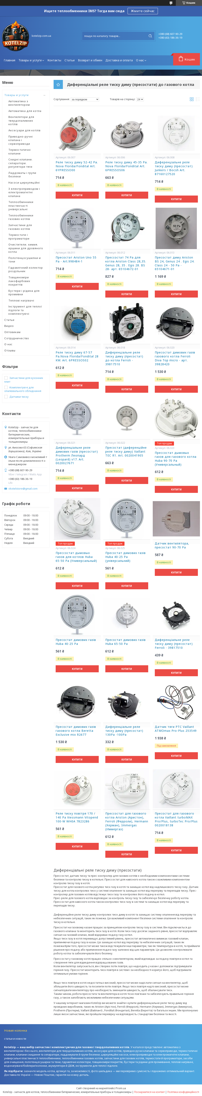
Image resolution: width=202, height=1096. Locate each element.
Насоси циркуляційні (24, 182)
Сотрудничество (16, 338)
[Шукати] (150, 36)
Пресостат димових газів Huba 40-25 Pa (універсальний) (125, 557)
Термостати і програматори (18, 236)
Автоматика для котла (24, 111)
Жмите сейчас (143, 11)
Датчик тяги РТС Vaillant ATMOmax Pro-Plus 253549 (176, 729)
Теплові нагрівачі (21, 300)
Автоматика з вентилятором (19, 103)
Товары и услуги (30, 60)
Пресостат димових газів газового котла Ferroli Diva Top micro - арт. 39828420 (175, 358)
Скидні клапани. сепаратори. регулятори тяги (20, 163)
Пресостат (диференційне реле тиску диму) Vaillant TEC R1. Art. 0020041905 (126, 451)
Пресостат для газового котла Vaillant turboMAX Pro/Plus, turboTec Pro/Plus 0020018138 (176, 819)
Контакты (54, 60)
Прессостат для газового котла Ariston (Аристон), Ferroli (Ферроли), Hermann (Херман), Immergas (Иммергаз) (126, 821)
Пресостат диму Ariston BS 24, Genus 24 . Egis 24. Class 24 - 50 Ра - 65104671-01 (175, 263)
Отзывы (9, 350)
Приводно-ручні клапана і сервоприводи (20, 140)
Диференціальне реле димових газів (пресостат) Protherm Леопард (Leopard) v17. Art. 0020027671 (77, 455)
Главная (9, 60)
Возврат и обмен (90, 60)
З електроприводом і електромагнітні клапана (24, 192)
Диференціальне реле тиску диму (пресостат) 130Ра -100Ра (124, 731)
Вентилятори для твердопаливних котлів (21, 120)
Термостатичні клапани (19, 151)
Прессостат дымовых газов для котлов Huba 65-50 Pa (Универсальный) (76, 557)
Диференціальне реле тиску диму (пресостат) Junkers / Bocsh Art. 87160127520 (174, 168)
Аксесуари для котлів (24, 130)
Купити (77, 195)
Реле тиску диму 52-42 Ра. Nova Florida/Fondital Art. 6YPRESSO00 (77, 166)
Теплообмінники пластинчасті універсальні (20, 205)
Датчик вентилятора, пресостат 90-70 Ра (172, 545)
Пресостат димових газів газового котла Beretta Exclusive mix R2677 (76, 731)
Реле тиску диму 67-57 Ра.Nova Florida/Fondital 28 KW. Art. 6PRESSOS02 (77, 356)
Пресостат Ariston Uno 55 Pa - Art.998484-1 (76, 259)
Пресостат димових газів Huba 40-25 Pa (76, 642)
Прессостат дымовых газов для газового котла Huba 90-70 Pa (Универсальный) (175, 458)
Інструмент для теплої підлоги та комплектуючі (25, 310)
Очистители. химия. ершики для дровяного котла (25, 248)
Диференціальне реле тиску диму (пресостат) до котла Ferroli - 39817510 (124, 358)
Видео (9, 326)
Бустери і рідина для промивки (24, 292)
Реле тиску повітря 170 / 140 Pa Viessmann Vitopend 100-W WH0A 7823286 (77, 817)
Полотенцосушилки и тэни (24, 259)
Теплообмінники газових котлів (20, 217)
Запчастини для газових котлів (20, 227)
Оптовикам (12, 332)
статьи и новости (15, 1038)
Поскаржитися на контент (149, 1092)
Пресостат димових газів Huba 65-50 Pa (125, 642)
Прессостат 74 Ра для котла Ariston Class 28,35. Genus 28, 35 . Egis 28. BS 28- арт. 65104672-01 (125, 263)
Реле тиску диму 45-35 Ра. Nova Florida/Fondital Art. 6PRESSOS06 (126, 166)
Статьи (70, 60)
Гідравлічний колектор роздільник (25, 269)
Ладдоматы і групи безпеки (22, 174)
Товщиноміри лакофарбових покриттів (19, 280)
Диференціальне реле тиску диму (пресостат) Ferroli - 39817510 (174, 644)
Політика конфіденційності (183, 1092)
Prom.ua (121, 1088)
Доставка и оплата (119, 60)
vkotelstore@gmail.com (23, 488)
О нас (140, 60)
